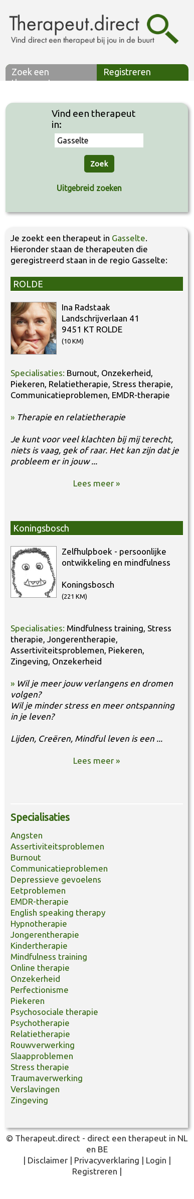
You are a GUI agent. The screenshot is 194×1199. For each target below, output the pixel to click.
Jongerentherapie (45, 934)
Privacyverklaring (106, 1160)
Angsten (27, 835)
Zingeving (29, 1100)
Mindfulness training (49, 956)
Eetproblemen (38, 890)
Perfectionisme (40, 989)
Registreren (127, 72)
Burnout (26, 857)
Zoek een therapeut (32, 74)
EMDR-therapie (40, 901)
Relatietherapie (40, 1034)
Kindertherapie (39, 945)
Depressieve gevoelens (56, 879)
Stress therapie (40, 1067)
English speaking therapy (58, 912)
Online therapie (40, 967)
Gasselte (128, 238)
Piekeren (28, 1000)
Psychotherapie (40, 1022)
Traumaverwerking (47, 1078)
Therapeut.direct (47, 1138)
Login (156, 1160)
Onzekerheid (35, 978)
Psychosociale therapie (54, 1011)
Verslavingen (35, 1089)
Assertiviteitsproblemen (57, 846)
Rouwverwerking (43, 1045)
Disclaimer (48, 1160)
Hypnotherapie (39, 923)
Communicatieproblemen (59, 868)
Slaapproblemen (42, 1056)
